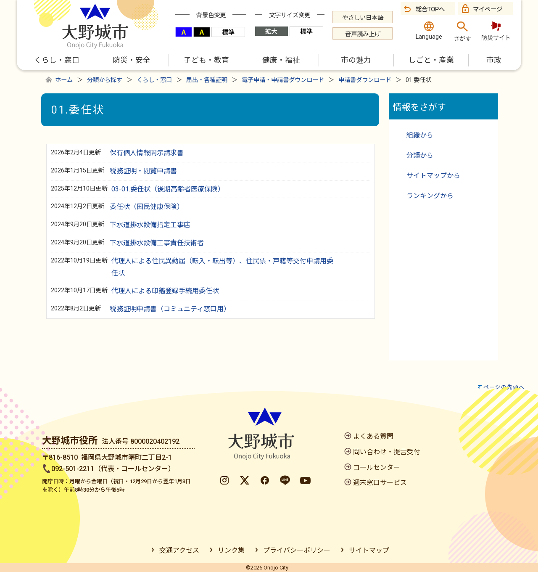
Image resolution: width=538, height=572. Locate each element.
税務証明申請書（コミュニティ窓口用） (170, 309)
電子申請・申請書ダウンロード (283, 80)
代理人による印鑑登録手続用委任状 (165, 291)
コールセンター (376, 467)
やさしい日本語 (362, 17)
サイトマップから (433, 176)
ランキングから (430, 196)
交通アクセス (179, 550)
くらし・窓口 (154, 80)
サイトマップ (369, 550)
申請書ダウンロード (364, 80)
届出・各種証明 (206, 80)
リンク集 (231, 550)
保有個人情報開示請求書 (147, 153)
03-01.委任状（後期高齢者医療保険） (167, 189)
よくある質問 (373, 436)
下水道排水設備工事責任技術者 (157, 243)
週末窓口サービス (380, 483)
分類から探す (104, 80)
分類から (419, 155)
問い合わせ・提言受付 (386, 452)
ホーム (64, 80)
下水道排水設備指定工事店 (150, 225)
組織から (419, 135)
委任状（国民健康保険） (147, 207)
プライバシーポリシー (296, 550)
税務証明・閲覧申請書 (143, 171)
